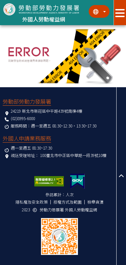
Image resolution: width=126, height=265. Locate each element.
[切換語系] (99, 11)
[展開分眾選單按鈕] (120, 12)
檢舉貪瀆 (95, 202)
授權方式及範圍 (67, 202)
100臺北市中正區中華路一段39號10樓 (73, 155)
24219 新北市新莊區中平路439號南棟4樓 (46, 111)
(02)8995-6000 (23, 118)
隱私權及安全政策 (31, 202)
